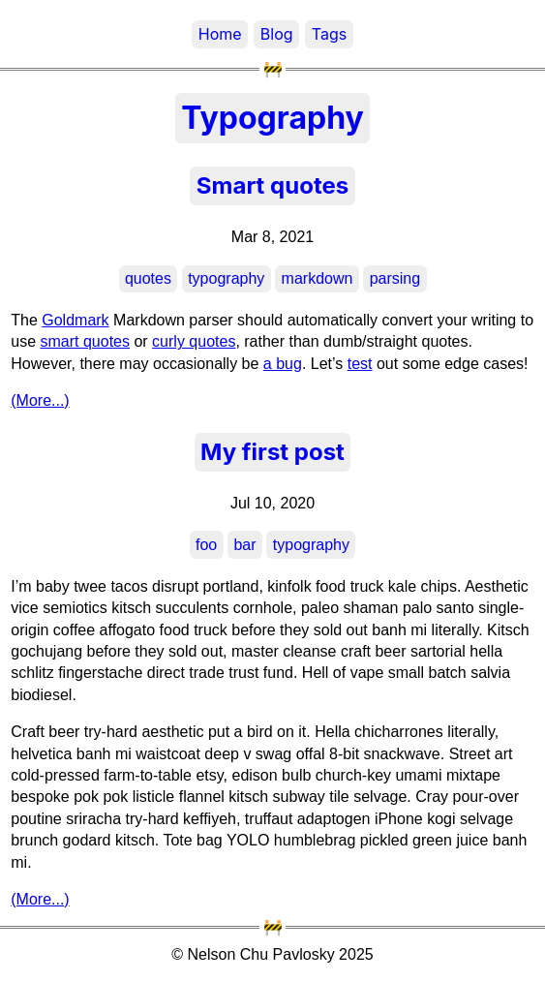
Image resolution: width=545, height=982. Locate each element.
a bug (282, 363)
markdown (317, 278)
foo (206, 545)
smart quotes (85, 341)
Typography (272, 118)
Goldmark (75, 320)
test (360, 363)
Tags (329, 34)
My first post (272, 452)
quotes (148, 278)
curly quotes (193, 341)
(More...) (40, 400)
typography (226, 278)
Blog (276, 34)
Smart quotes (272, 185)
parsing (395, 278)
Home (220, 34)
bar (244, 545)
